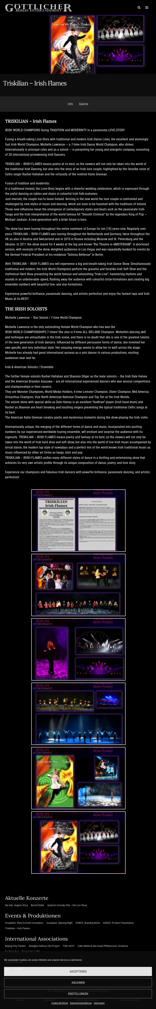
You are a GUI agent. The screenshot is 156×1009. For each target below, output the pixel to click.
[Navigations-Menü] (146, 7)
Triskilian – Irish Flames (17, 929)
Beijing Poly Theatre (15, 947)
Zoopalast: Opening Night (59, 924)
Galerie (83, 104)
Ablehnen (78, 982)
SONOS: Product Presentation (118, 924)
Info (70, 104)
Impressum (99, 1003)
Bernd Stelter (37, 906)
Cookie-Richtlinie (59, 1003)
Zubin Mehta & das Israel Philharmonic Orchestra (103, 947)
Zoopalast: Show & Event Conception (24, 924)
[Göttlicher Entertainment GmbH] (38, 7)
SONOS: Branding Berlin (88, 924)
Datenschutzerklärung (81, 1003)
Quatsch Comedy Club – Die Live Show (67, 906)
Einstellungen (78, 994)
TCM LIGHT (69, 947)
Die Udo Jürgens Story (16, 906)
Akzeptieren (78, 971)
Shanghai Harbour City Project (44, 947)
